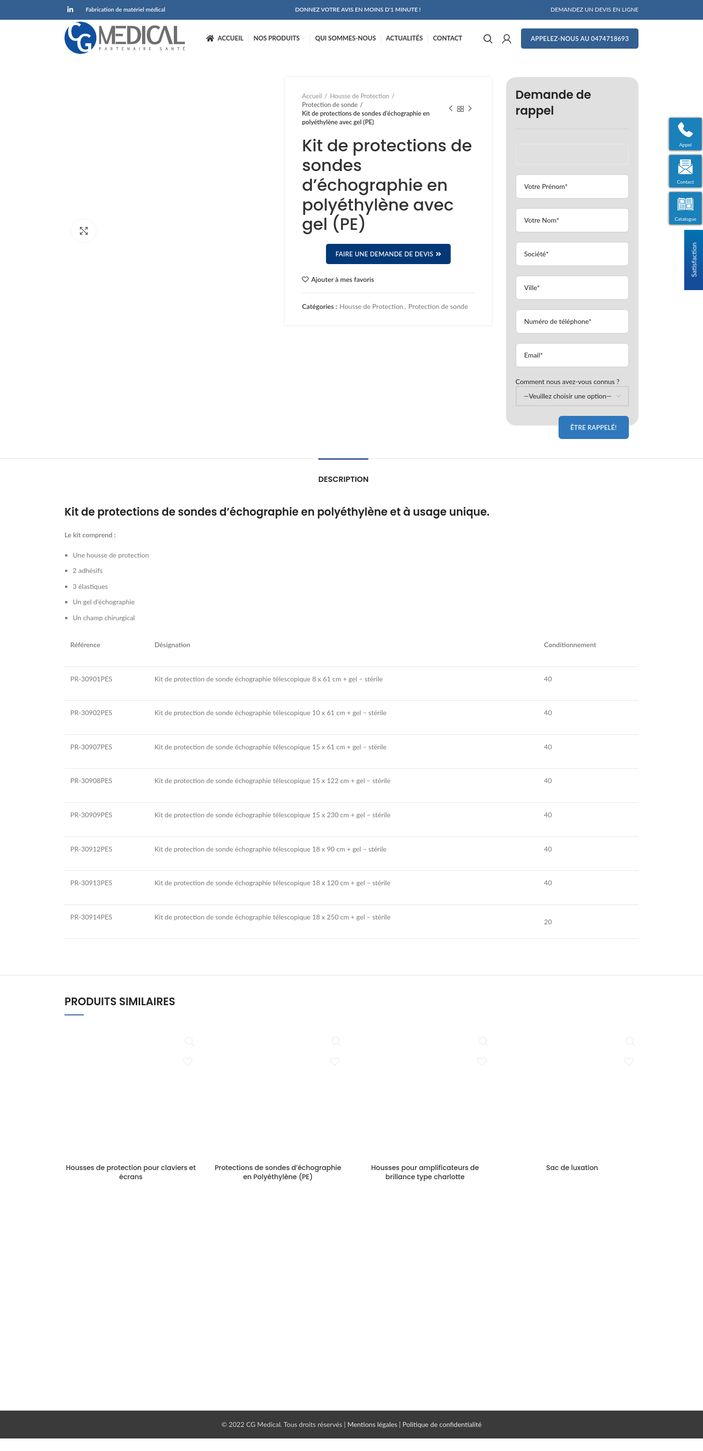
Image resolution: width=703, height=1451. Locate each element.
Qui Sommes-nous (239, 1309)
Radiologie (374, 1259)
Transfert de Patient (388, 1309)
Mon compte (230, 1326)
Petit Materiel (379, 1343)
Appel (686, 143)
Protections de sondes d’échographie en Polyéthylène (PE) (278, 1185)
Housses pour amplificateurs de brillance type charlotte (425, 1185)
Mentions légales (373, 1437)
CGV (219, 1360)
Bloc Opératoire (382, 1243)
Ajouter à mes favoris (342, 292)
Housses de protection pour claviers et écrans (131, 1185)
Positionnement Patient (393, 1293)
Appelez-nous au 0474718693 (580, 45)
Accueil (312, 108)
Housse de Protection (359, 108)
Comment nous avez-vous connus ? (572, 401)
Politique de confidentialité (442, 1437)
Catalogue (686, 220)
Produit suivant (470, 121)
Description (343, 492)
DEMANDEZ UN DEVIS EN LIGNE (594, 9)
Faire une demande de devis (389, 267)
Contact (686, 182)
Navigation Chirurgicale (393, 1276)
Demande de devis (239, 1276)
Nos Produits (231, 1259)
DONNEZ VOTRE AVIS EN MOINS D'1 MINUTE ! (358, 9)
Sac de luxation (572, 1180)
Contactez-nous (235, 1293)
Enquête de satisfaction (246, 1376)
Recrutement (231, 1343)
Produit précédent (451, 121)
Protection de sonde (329, 117)
